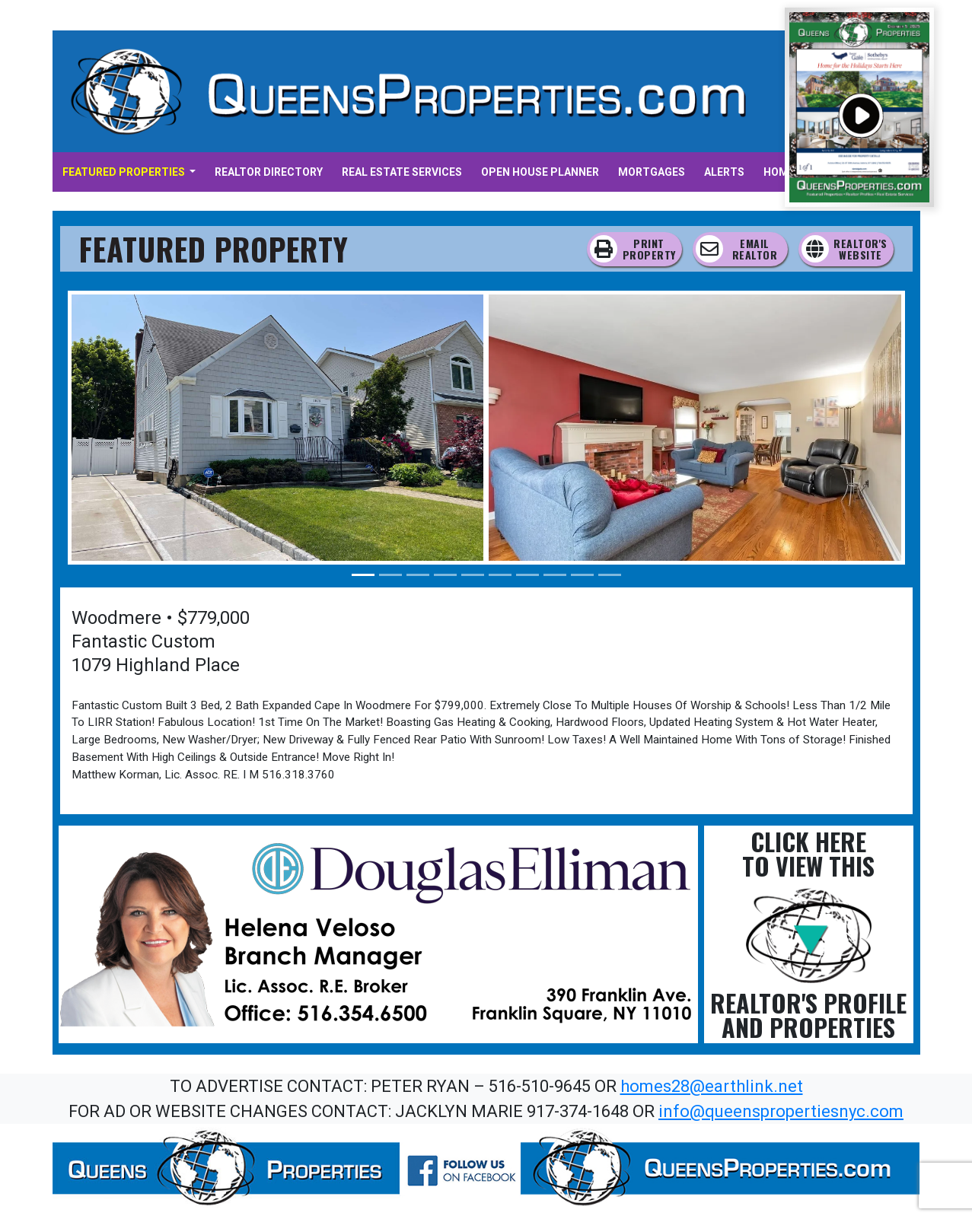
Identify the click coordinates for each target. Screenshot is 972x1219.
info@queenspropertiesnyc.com (780, 1111)
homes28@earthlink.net (711, 1086)
